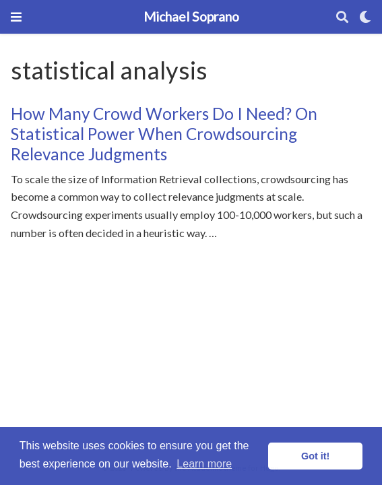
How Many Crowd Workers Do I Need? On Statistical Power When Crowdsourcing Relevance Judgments (164, 134)
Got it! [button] (315, 456)
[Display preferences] (365, 17)
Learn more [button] (204, 464)
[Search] (342, 17)
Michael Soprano (191, 16)
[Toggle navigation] (16, 17)
